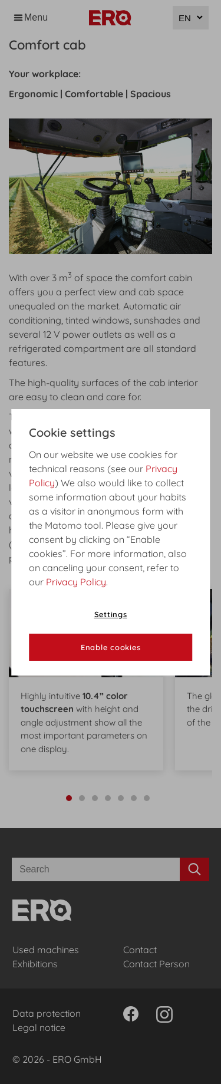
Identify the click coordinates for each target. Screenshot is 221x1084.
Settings (110, 614)
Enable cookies (111, 647)
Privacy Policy (76, 582)
